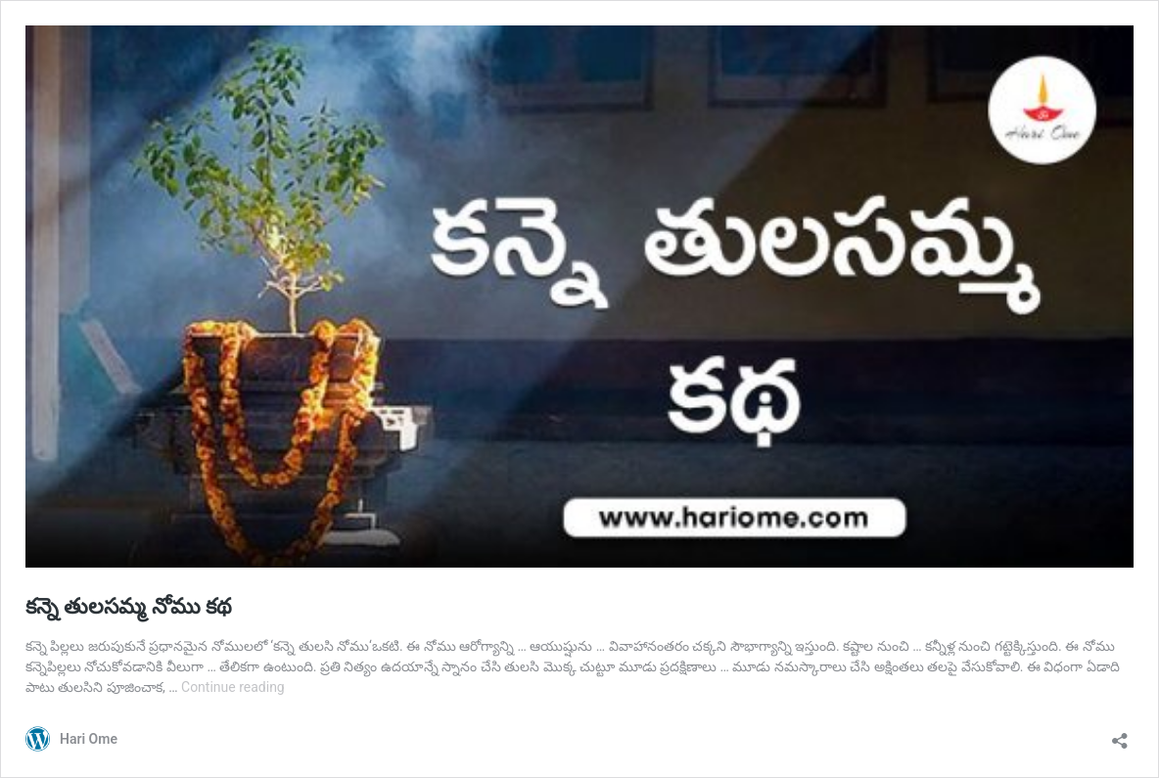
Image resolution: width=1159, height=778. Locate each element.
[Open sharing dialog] (1120, 734)
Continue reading (233, 687)
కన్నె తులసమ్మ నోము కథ (128, 606)
